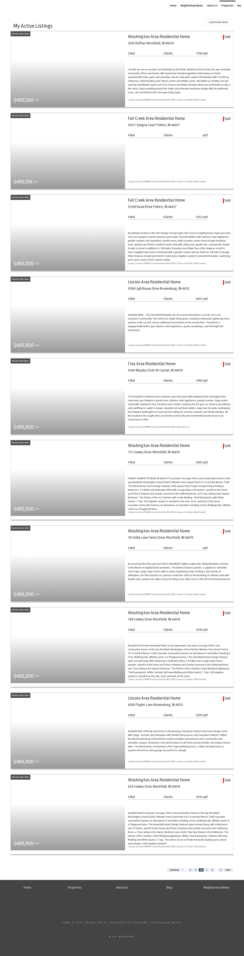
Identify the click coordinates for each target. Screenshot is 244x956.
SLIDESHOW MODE (218, 22)
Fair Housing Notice (166, 923)
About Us (212, 5)
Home (173, 5)
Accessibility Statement (129, 923)
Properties (228, 5)
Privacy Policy (96, 923)
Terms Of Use (72, 923)
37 (206, 869)
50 (220, 869)
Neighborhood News (192, 5)
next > (228, 869)
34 (190, 869)
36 (201, 869)
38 (212, 869)
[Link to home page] (23, 5)
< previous (174, 869)
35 (195, 869)
